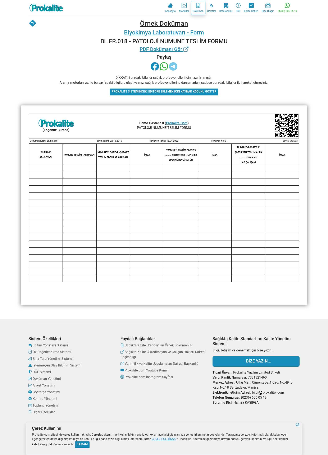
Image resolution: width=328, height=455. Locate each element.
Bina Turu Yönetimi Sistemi (50, 359)
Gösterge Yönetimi (44, 392)
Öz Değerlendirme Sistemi (49, 352)
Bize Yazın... (256, 361)
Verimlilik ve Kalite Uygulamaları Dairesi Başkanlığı (159, 364)
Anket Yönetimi (41, 385)
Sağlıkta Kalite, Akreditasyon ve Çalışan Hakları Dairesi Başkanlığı (162, 354)
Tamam (82, 444)
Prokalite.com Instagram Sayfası (146, 377)
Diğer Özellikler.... (43, 412)
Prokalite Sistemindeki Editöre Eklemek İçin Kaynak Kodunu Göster (164, 91)
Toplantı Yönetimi (43, 405)
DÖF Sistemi (39, 372)
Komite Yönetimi (42, 399)
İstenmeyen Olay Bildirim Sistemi (54, 365)
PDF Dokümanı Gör (164, 49)
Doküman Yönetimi (44, 379)
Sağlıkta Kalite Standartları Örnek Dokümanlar (156, 345)
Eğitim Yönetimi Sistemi (48, 345)
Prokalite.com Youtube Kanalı (144, 370)
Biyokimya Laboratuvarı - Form (164, 32)
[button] (297, 438)
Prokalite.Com (177, 123)
